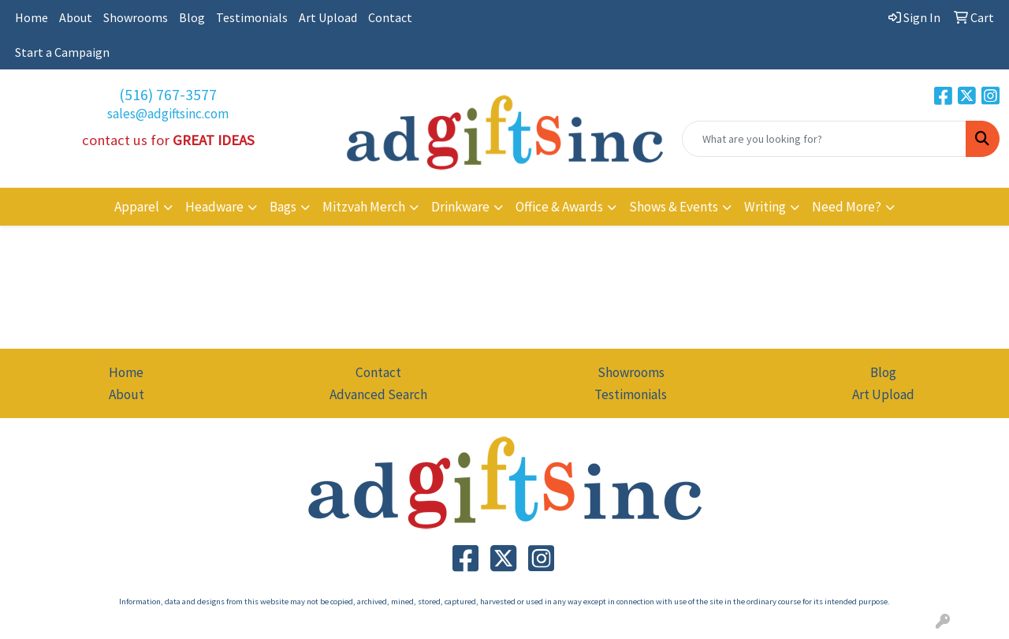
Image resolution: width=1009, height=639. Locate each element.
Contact (390, 17)
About (75, 17)
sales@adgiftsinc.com (168, 113)
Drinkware (460, 206)
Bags (283, 206)
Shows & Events (673, 206)
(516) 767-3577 (168, 94)
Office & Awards (559, 206)
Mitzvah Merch (363, 206)
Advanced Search (378, 394)
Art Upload (328, 17)
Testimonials (252, 17)
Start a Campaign (62, 52)
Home (31, 17)
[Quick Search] (824, 139)
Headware (214, 206)
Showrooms (135, 17)
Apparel (136, 206)
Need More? (846, 206)
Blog (192, 17)
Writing (765, 206)
